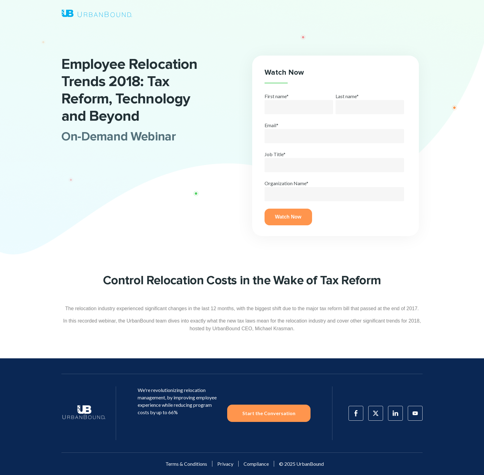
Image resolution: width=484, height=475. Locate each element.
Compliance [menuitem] (256, 464)
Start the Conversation (268, 413)
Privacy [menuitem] (225, 464)
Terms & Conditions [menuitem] (186, 464)
